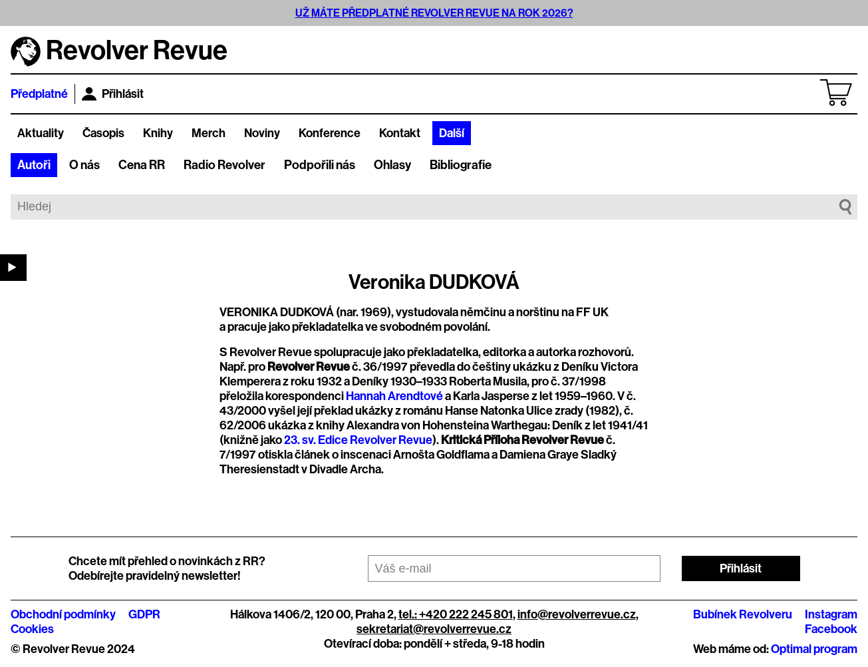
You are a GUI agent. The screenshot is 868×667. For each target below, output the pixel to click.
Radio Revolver (224, 165)
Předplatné (39, 94)
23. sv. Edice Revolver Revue (358, 440)
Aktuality (40, 133)
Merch (208, 133)
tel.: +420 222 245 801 (455, 614)
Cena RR (141, 165)
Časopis (103, 133)
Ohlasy (392, 165)
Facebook (831, 629)
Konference (330, 133)
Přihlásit (113, 94)
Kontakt (399, 133)
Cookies (32, 629)
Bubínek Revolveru (742, 614)
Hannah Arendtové (394, 396)
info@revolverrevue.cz (576, 614)
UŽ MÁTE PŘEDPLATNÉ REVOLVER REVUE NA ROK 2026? (434, 13)
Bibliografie (461, 165)
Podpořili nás (319, 165)
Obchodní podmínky (63, 614)
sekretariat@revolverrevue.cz (434, 629)
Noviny (262, 133)
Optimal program (814, 649)
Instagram (831, 614)
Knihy (158, 133)
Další (451, 133)
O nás (84, 165)
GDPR (144, 614)
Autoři (34, 165)
